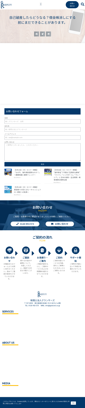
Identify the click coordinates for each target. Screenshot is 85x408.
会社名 (6, 126)
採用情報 (7, 363)
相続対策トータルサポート (14, 327)
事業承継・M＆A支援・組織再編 (16, 332)
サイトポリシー (10, 377)
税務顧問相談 (9, 318)
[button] (41, 4)
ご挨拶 (6, 358)
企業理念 (7, 354)
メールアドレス (10, 134)
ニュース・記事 (10, 394)
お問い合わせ (9, 142)
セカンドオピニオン (11, 323)
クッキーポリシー (11, 373)
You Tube (8, 390)
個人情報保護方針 (11, 368)
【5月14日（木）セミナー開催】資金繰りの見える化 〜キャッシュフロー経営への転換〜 (27, 189)
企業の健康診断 (10, 337)
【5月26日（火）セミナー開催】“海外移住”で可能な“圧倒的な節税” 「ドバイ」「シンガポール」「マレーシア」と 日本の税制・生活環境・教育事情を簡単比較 (67, 175)
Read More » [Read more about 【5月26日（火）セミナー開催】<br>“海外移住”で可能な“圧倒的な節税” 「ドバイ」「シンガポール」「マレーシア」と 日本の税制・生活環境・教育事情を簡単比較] (57, 182)
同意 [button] (73, 403)
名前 (6, 118)
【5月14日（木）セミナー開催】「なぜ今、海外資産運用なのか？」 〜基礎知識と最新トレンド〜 (27, 172)
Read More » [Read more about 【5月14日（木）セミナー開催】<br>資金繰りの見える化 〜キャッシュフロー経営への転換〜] (17, 194)
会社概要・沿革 (10, 349)
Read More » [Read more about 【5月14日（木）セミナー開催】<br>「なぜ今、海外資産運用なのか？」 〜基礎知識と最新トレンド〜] (17, 177)
